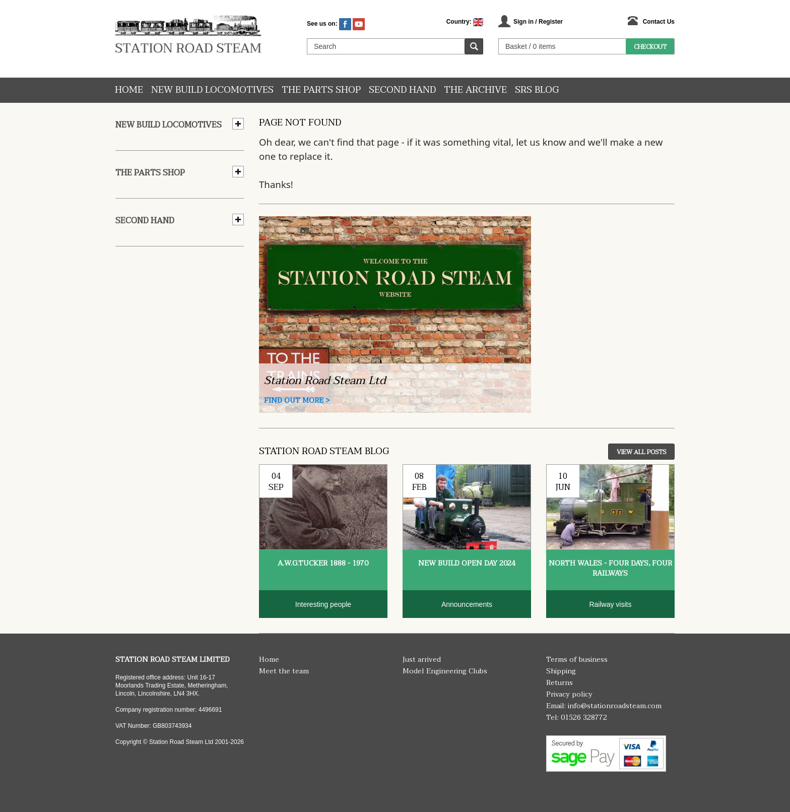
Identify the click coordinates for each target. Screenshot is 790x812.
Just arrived (422, 659)
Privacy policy (569, 694)
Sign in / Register (538, 21)
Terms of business (577, 659)
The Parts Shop (321, 90)
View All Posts (641, 452)
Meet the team (284, 671)
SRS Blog (537, 90)
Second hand (402, 90)
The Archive (475, 90)
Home (129, 90)
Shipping (561, 671)
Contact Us (659, 21)
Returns (559, 683)
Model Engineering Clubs (445, 671)
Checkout (650, 47)
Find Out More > (297, 400)
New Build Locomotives (212, 90)
